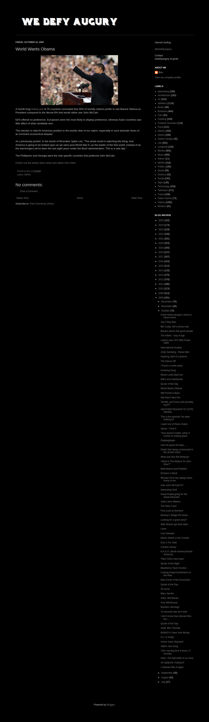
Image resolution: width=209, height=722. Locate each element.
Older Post (136, 198)
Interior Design (165, 138)
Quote (161, 170)
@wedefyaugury (163, 49)
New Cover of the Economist (175, 579)
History (161, 131)
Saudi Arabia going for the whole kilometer (174, 495)
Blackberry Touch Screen (173, 568)
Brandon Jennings (170, 607)
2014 (161, 270)
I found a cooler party (171, 365)
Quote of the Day (169, 384)
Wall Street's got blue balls (174, 524)
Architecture (164, 95)
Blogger (111, 704)
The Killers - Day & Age (173, 335)
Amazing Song (168, 370)
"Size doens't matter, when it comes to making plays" (175, 434)
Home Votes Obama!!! (172, 641)
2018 (161, 252)
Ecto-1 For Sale (169, 542)
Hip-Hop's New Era (170, 397)
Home (80, 198)
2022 (161, 234)
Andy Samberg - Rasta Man (175, 352)
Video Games (165, 198)
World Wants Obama (171, 388)
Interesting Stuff (169, 489)
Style (160, 182)
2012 (161, 279)
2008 (161, 297)
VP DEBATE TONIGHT (172, 662)
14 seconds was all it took (174, 611)
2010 (161, 288)
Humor (161, 135)
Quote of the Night (170, 563)
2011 (161, 284)
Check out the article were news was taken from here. (45, 162)
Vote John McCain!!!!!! (172, 485)
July (163, 682)
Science (162, 174)
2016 (161, 261)
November (167, 306)
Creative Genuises (167, 123)
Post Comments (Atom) (42, 203)
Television (163, 190)
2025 (161, 220)
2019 (161, 247)
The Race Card (168, 506)
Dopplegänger (168, 440)
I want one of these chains (174, 424)
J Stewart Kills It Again (172, 667)
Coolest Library (168, 547)
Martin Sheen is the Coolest (175, 538)
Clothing (162, 119)
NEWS (27, 174)
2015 (161, 265)
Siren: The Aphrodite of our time (177, 658)
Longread (163, 146)
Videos (161, 202)
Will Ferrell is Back (170, 393)
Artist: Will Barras (169, 598)
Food (160, 127)
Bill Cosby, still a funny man (175, 326)
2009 (161, 293)
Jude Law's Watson (171, 501)
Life (159, 143)
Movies (161, 150)
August (165, 677)
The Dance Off (168, 361)
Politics (161, 166)
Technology (164, 186)
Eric (161, 72)
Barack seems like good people (177, 331)
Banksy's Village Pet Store (174, 515)
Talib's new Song (169, 646)
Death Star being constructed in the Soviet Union (177, 451)
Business (162, 111)
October (165, 310)
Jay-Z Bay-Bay (168, 322)
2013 (161, 275)
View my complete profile (168, 77)
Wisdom (162, 206)
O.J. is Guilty (167, 637)
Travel (161, 194)
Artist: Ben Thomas (170, 628)
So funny (165, 589)
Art (159, 99)
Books (161, 107)
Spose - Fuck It (168, 428)
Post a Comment (29, 191)
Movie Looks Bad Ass (172, 374)
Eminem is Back (169, 473)
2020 (161, 243)
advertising (163, 91)
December (167, 301)
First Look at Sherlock (172, 510)
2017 (161, 256)
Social (161, 178)
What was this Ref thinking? (175, 457)
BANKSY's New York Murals (175, 632)
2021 (161, 238)
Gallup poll (37, 109)
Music (161, 154)
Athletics (162, 103)
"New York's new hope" (172, 559)
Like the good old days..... (174, 445)
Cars (160, 115)
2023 (161, 229)
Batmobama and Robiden (174, 468)
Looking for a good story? (174, 519)
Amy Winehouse (169, 602)
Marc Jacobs (167, 593)
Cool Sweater (168, 533)
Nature (161, 158)
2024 (161, 225)
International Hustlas (171, 347)
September (167, 673)
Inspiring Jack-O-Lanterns (174, 356)
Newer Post (22, 198)
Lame (163, 528)
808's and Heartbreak (172, 379)
